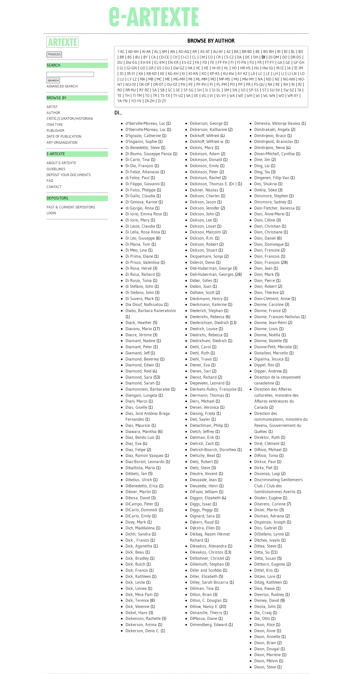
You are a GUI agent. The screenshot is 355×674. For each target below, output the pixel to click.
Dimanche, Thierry (206, 612)
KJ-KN (193, 73)
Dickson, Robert (204, 244)
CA (153, 57)
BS (129, 57)
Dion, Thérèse (266, 292)
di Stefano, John (139, 286)
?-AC (121, 51)
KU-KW (228, 73)
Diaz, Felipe (135, 449)
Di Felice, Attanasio (142, 171)
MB (150, 79)
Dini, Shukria (265, 183)
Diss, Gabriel (265, 528)
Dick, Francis (136, 570)
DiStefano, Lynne (269, 534)
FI (232, 62)
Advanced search (62, 86)
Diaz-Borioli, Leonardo (145, 461)
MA (142, 79)
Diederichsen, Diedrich (209, 322)
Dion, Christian (267, 226)
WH (249, 95)
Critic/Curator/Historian (70, 118)
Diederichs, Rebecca (207, 316)
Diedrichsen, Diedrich (208, 340)
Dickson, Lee (201, 220)
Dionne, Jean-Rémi (270, 322)
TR (155, 95)
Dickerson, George (206, 123)
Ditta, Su (262, 552)
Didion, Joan (200, 286)
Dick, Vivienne (137, 606)
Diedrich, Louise (204, 328)
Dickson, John (202, 213)
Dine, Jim (262, 159)
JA (289, 68)
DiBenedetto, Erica (141, 485)
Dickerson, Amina (141, 624)
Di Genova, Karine (141, 202)
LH (275, 73)
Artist (52, 107)
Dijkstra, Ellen (202, 528)
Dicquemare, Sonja (206, 256)
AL (156, 51)
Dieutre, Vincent (204, 473)
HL (226, 68)
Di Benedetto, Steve (142, 147)
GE (288, 62)
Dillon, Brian (201, 594)
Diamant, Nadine (140, 340)
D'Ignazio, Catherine (143, 135)
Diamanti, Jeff (137, 353)
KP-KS (215, 73)
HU (256, 68)
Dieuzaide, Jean (203, 479)
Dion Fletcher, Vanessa (274, 208)
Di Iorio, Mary (137, 220)
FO (252, 62)
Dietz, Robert (201, 461)
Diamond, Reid (138, 371)
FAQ (50, 181)
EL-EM (159, 62)
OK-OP (144, 84)
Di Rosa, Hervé (138, 268)
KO (204, 73)
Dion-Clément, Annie (272, 298)
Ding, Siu (262, 171)
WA (232, 95)
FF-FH (222, 62)
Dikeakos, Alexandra (208, 546)
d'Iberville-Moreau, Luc (145, 123)
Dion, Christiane (268, 232)
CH (175, 57)
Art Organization (62, 142)
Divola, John (265, 606)
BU (137, 57)
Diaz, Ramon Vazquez (144, 455)
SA (154, 90)
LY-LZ (132, 79)
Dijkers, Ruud (202, 522)
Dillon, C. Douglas (206, 600)
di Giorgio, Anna (139, 208)
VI (211, 95)
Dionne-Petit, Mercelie (273, 346)
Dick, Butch (135, 564)
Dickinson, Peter (204, 171)
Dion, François (267, 262)
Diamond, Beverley (142, 359)
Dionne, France (267, 310)
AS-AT (205, 51)
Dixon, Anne (265, 630)
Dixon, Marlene (267, 654)
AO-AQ (183, 51)
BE (257, 51)
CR (218, 57)
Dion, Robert (265, 286)
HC (198, 68)
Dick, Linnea (136, 588)
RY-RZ (144, 90)
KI (183, 73)
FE (212, 62)
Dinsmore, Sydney (270, 202)
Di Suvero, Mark (139, 298)
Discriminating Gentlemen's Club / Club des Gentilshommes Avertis (278, 485)
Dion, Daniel (265, 238)
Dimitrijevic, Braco (270, 135)
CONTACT (54, 187)
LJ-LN (292, 73)
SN (234, 90)
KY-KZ (242, 73)
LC (260, 73)
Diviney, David (266, 600)
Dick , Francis (137, 540)
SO (243, 90)
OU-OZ (172, 84)
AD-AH (133, 51)
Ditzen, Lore (264, 576)
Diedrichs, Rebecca (206, 334)
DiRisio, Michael (268, 449)
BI (279, 51)
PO (232, 84)
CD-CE (164, 57)
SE (178, 90)
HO (234, 68)
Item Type (55, 125)
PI (211, 84)
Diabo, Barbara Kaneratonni (150, 310)
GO (142, 68)
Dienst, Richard (203, 377)
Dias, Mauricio (137, 425)
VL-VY (221, 95)
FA (197, 62)
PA (183, 84)
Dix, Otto (262, 618)
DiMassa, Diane (203, 618)
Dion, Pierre (264, 280)
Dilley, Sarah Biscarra (209, 582)
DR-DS (296, 57)
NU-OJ (130, 84)
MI (190, 79)
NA (260, 79)
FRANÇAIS (54, 54)
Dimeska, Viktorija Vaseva (277, 123)
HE (206, 68)
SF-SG (188, 90)
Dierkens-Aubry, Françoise (213, 389)
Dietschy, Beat (202, 455)
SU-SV (275, 90)
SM (226, 90)
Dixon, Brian (265, 642)
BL (293, 51)
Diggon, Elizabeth (205, 497)
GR (151, 68)
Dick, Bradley (137, 558)
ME (167, 79)
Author (53, 113)
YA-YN (122, 101)
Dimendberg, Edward (208, 624)
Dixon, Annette (267, 636)
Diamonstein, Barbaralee (147, 389)
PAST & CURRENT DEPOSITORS (71, 207)
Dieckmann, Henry (206, 298)
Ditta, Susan (265, 558)
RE (278, 84)
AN (172, 51)
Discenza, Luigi (267, 473)
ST (264, 90)
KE (162, 73)
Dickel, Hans (136, 612)
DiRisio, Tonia (266, 455)
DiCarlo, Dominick (141, 509)
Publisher (55, 130)
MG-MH (179, 79)
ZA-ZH (149, 101)
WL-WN (269, 95)
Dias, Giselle (136, 407)
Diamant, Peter (138, 346)
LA (253, 73)
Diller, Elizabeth (204, 576)
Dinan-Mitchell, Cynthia (274, 153)
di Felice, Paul (137, 177)
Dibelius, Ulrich (138, 479)
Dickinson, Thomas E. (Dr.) (213, 183)
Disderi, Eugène (268, 497)
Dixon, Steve (265, 667)
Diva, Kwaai (264, 588)
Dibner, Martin (138, 491)
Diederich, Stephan (206, 310)
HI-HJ (216, 68)
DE (247, 57)
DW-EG (131, 62)
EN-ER (173, 62)
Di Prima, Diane (139, 256)
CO (210, 57)
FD (204, 62)
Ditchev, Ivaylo (267, 540)
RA (270, 84)
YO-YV (136, 101)
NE (277, 79)
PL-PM (221, 84)
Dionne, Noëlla (267, 334)
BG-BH (268, 51)
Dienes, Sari (200, 371)
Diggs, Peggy (201, 509)
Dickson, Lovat (203, 226)
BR (122, 57)
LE (268, 73)
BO (300, 51)
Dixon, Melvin (266, 660)
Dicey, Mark (135, 522)
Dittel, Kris (263, 570)
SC (170, 90)
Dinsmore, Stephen (271, 195)
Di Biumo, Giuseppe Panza (148, 153)
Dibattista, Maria (140, 467)
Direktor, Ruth (267, 437)
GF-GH (299, 62)
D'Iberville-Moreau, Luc (145, 129)
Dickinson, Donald (206, 159)
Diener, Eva (200, 365)
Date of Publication (64, 136)
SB (162, 90)
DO (284, 57)
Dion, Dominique (269, 244)
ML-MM (201, 79)
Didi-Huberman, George (211, 268)
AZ (228, 51)
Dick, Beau (134, 552)
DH (255, 57)
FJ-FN (241, 62)
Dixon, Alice (264, 624)
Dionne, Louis (266, 328)
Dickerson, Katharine (208, 129)
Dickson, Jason (203, 202)
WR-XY (293, 95)
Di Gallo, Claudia (140, 195)
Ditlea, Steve (265, 546)
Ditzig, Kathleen (268, 582)
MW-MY (248, 79)
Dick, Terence (137, 600)
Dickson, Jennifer (204, 208)
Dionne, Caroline (269, 304)
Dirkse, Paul (265, 461)
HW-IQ (267, 68)
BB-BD (247, 51)
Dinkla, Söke (265, 190)
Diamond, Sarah (139, 383)
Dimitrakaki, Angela (272, 129)
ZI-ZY (162, 101)
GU (167, 68)
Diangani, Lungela (141, 395)
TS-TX (165, 95)
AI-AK (146, 51)
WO (281, 95)
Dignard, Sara (202, 516)
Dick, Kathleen (138, 576)
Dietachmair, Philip (206, 425)
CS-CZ (229, 57)
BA (236, 51)
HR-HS (245, 68)
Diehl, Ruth (199, 353)
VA (188, 95)
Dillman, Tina (202, 588)
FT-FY (269, 62)
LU (122, 79)
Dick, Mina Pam (139, 594)
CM (202, 57)
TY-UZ (178, 95)
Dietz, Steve (200, 467)
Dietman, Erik (202, 437)
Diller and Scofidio (206, 570)
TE (119, 95)
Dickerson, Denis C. (142, 630)
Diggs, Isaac (200, 504)
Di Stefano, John (139, 292)
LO (302, 73)
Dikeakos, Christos (206, 552)
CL (194, 57)
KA (141, 73)
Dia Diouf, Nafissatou (144, 304)
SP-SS (254, 90)
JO (122, 73)
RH (285, 84)
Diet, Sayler (200, 419)
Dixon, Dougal (266, 648)
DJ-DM (274, 57)
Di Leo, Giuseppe (140, 238)
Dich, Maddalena (140, 528)
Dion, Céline (264, 220)
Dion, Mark (264, 274)
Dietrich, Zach (202, 443)
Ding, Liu (262, 165)
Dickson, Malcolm (205, 232)
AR (194, 51)
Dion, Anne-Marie (269, 213)
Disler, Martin (266, 509)
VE (196, 95)
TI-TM (137, 95)
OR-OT (158, 84)
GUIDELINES (56, 169)
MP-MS (224, 79)
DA (239, 57)
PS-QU (259, 84)
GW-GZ (178, 68)
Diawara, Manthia (141, 431)
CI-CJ (185, 57)
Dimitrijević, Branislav (273, 141)
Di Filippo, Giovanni (142, 183)
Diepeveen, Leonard (207, 383)
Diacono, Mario (138, 328)
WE (240, 95)
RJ (300, 84)
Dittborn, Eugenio (269, 564)
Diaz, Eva (133, 443)
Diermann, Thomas (207, 395)
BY (145, 57)
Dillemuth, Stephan (207, 564)
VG (204, 95)
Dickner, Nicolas (204, 190)
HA (190, 68)
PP (240, 84)
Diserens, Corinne (270, 504)
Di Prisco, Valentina (142, 262)
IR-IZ (280, 68)
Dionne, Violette (268, 340)
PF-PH (201, 84)
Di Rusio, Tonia (138, 280)
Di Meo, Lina (136, 250)
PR (248, 84)
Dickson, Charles (205, 195)
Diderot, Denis (202, 262)
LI (282, 73)
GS (159, 68)
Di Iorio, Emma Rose (143, 213)
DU (119, 62)
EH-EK (146, 62)
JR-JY (131, 73)
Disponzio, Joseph (270, 522)
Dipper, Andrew (268, 371)
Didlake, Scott (202, 292)
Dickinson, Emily (204, 165)
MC (159, 79)
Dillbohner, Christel (207, 558)
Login (51, 213)
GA (279, 62)
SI (206, 90)
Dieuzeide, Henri (204, 485)
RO (119, 90)
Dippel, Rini (264, 365)
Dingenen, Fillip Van (271, 177)
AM (164, 51)
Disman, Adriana (269, 516)
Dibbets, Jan (136, 473)
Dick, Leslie (135, 582)
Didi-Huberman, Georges (212, 274)
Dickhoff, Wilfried (204, 135)
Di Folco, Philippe (140, 190)
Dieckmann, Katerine (208, 304)
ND (268, 79)
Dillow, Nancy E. (204, 606)
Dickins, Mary (202, 147)
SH (199, 90)
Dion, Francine (267, 250)
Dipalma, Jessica (269, 359)
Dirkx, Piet (263, 467)
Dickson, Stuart (203, 250)
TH (127, 95)
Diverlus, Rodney (269, 594)
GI (121, 68)
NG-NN (289, 79)
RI (293, 84)
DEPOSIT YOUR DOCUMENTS (69, 175)
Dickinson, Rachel (205, 177)
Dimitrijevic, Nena (269, 147)
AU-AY (218, 51)
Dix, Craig (263, 612)
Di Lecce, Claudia (140, 226)
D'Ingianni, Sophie (141, 141)
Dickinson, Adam (205, 153)
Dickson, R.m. (202, 238)
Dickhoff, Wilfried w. (207, 141)
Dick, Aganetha (138, 546)
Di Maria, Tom (137, 244)
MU (236, 79)
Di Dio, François (139, 165)
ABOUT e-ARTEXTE (61, 163)
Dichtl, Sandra (138, 534)
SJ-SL (216, 90)
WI (258, 95)
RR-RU (130, 90)
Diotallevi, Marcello (271, 353)
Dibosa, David (137, 497)
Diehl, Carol (200, 346)
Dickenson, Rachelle (143, 618)
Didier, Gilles (201, 280)
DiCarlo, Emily (138, 516)
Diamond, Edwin (139, 365)
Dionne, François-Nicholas (277, 316)
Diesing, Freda (202, 413)
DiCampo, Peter (139, 504)
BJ (286, 51)
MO (213, 79)
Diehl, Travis (201, 359)
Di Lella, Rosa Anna (142, 232)
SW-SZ (288, 90)
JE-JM (298, 68)
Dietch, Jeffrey (202, 431)
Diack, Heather (138, 322)
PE (191, 84)
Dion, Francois (267, 256)
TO (147, 95)
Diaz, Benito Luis (139, 437)
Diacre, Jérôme (138, 334)
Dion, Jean (263, 268)
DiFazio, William (204, 491)
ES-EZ (187, 62)
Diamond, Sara (138, 377)
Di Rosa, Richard (140, 274)
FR (259, 62)
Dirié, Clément (266, 443)
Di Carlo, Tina (137, 159)
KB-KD (151, 73)
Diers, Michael (202, 401)
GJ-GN (132, 68)
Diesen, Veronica (204, 407)
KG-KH (173, 73)
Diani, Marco (136, 401)
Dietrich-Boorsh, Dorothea (213, 449)
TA (299, 90)
